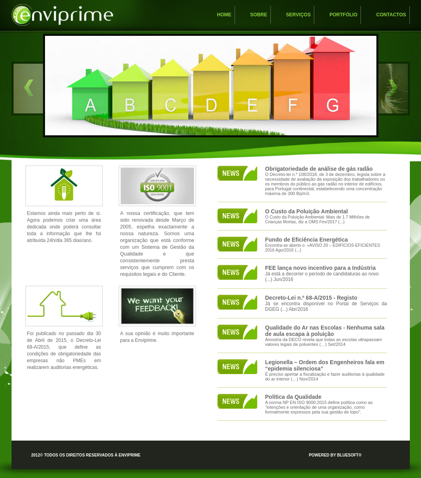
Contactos (391, 15)
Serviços (298, 15)
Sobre (258, 15)
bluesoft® (349, 455)
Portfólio (343, 15)
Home (224, 15)
